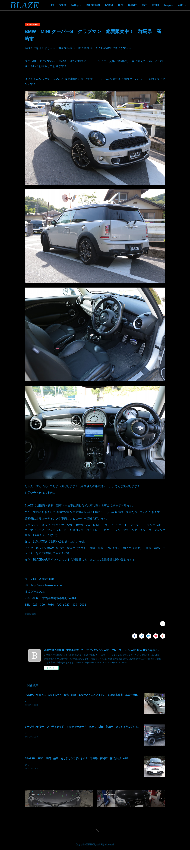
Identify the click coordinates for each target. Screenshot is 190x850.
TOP (75, 5)
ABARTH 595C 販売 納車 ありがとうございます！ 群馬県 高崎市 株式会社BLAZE (76, 758)
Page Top (95, 830)
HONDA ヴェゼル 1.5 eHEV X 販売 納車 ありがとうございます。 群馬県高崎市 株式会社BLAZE (84, 694)
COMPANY (155, 5)
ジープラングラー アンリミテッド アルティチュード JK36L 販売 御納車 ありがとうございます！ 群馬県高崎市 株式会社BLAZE (102, 726)
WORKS (86, 5)
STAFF (167, 5)
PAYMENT (132, 5)
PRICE (143, 5)
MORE (177, 5)
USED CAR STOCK (116, 5)
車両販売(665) (30, 614)
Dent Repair (99, 5)
